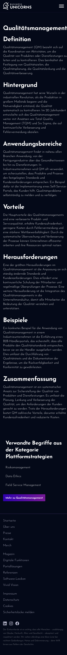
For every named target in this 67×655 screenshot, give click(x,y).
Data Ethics (13, 476)
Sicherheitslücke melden (18, 612)
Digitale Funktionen (16, 560)
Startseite (9, 520)
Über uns (9, 526)
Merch (7, 545)
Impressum (10, 593)
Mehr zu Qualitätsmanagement (24, 498)
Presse (7, 533)
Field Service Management (23, 485)
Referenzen (10, 572)
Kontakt (8, 539)
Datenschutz (11, 599)
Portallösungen (12, 566)
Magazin (8, 554)
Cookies (8, 606)
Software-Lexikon (14, 578)
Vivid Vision (10, 585)
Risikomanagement (18, 467)
